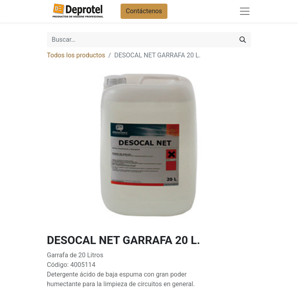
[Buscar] (242, 39)
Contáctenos (144, 11)
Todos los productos (76, 55)
